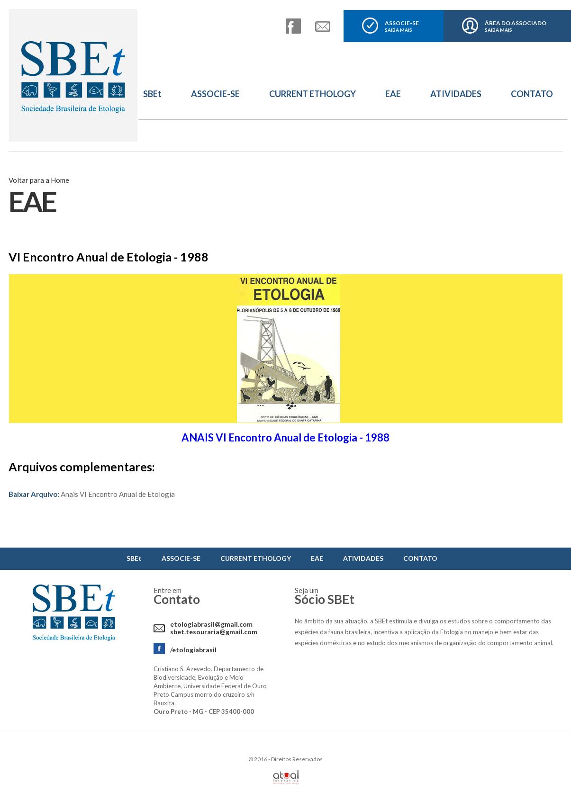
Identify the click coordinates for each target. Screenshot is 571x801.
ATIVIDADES (455, 94)
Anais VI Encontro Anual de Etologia (92, 494)
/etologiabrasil (193, 650)
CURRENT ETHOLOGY (312, 94)
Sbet (73, 75)
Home (60, 180)
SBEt (152, 94)
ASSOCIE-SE (402, 26)
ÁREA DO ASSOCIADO (515, 26)
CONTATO (532, 94)
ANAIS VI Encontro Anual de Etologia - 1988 (285, 437)
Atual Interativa (286, 777)
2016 (260, 759)
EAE (393, 94)
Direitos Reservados (297, 759)
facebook (293, 26)
